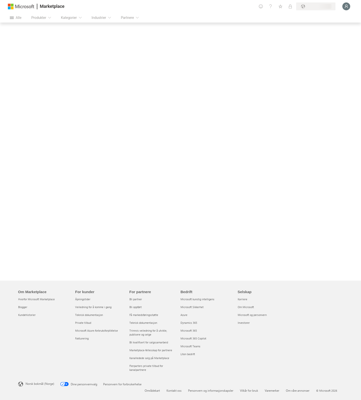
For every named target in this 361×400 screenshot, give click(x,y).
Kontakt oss (174, 390)
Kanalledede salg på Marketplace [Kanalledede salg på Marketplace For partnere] (149, 358)
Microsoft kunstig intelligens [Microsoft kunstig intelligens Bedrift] (197, 299)
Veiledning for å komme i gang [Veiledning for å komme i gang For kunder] (93, 307)
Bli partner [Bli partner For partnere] (135, 299)
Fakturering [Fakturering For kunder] (82, 338)
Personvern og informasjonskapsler (210, 390)
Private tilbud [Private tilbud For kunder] (83, 323)
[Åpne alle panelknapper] (15, 18)
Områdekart (152, 390)
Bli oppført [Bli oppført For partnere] (135, 307)
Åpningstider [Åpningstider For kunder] (82, 299)
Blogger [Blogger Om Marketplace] (22, 307)
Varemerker (272, 390)
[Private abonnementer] (290, 6)
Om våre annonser (297, 390)
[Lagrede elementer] (280, 6)
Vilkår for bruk (249, 390)
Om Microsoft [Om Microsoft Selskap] (246, 307)
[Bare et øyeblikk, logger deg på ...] (346, 6)
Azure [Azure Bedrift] (183, 315)
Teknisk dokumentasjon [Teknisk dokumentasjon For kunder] (89, 315)
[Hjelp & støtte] (271, 6)
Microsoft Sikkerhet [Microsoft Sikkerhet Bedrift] (192, 307)
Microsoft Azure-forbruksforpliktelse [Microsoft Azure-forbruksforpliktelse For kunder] (96, 330)
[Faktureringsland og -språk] (315, 6)
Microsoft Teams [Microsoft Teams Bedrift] (190, 346)
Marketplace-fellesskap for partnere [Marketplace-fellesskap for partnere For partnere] (150, 350)
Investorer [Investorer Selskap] (244, 323)
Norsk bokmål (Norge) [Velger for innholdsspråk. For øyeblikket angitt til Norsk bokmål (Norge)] (40, 384)
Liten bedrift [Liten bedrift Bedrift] (187, 354)
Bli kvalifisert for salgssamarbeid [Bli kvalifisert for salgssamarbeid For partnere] (148, 342)
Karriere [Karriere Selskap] (242, 299)
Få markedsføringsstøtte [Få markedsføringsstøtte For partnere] (143, 315)
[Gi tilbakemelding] (261, 6)
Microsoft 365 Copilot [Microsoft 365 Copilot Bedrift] (193, 338)
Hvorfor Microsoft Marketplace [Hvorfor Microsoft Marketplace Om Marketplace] (36, 299)
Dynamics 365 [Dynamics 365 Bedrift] (188, 323)
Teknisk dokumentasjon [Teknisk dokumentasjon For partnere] (143, 323)
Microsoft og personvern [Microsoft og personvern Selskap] (252, 315)
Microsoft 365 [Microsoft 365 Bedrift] (188, 330)
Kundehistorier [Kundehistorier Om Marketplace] (27, 315)
